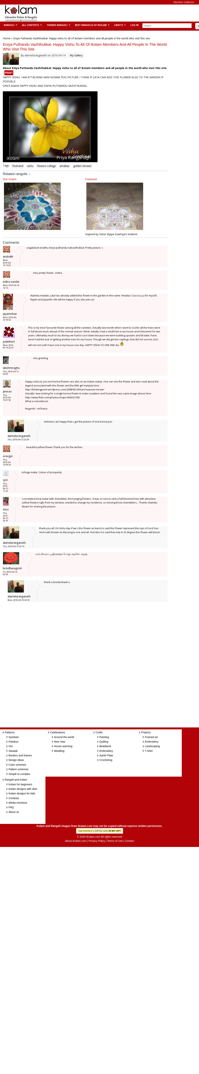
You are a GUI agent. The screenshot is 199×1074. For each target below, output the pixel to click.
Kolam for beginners (20, 784)
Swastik (13, 750)
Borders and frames (20, 755)
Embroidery (106, 750)
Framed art (151, 737)
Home (6, 38)
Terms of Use (115, 840)
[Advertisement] (110, 13)
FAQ (11, 807)
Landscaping (152, 746)
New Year (59, 741)
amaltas (64, 166)
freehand (17, 166)
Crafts (118, 25)
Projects (146, 732)
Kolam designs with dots (23, 788)
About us (14, 811)
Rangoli (8, 25)
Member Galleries (184, 2)
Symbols (14, 737)
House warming (63, 746)
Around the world (64, 737)
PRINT (9, 72)
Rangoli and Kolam (16, 779)
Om (11, 746)
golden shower (82, 166)
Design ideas (16, 759)
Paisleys (13, 741)
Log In (134, 25)
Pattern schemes (18, 769)
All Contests (30, 25)
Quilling (103, 741)
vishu (30, 166)
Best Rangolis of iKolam (90, 25)
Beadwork (105, 746)
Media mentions (18, 802)
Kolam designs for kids (22, 793)
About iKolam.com (76, 840)
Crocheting (105, 759)
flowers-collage (46, 166)
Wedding (59, 750)
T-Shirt (149, 750)
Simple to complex (19, 773)
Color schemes (17, 764)
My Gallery (76, 55)
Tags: (6, 165)
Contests (14, 798)
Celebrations (57, 732)
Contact (129, 840)
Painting (104, 737)
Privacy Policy (97, 840)
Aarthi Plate (106, 755)
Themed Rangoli (56, 25)
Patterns (10, 732)
